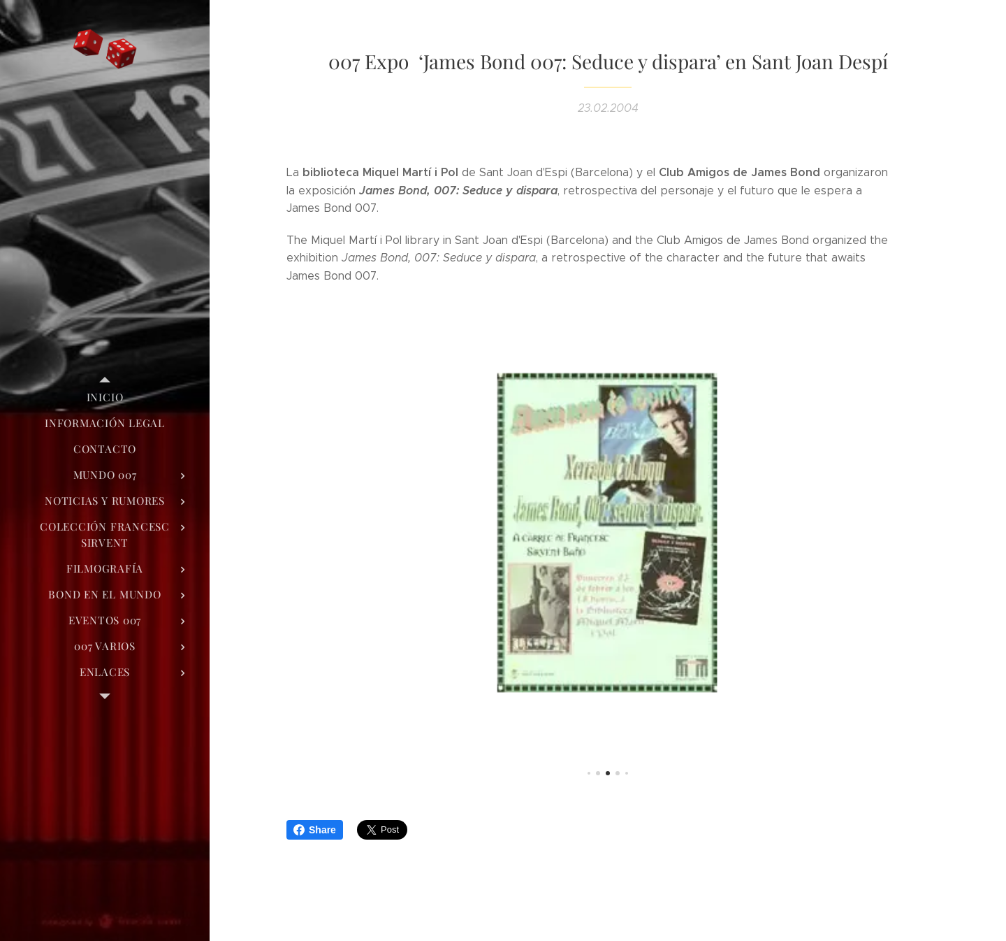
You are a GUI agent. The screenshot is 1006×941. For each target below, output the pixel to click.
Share (314, 829)
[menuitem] (104, 397)
